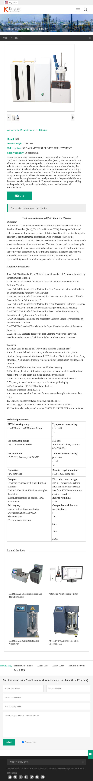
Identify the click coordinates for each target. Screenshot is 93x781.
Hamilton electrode (76, 666)
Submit (9, 742)
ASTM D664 (42, 666)
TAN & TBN (19, 670)
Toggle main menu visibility (78, 8)
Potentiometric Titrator (23, 666)
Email (19, 195)
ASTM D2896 (58, 666)
